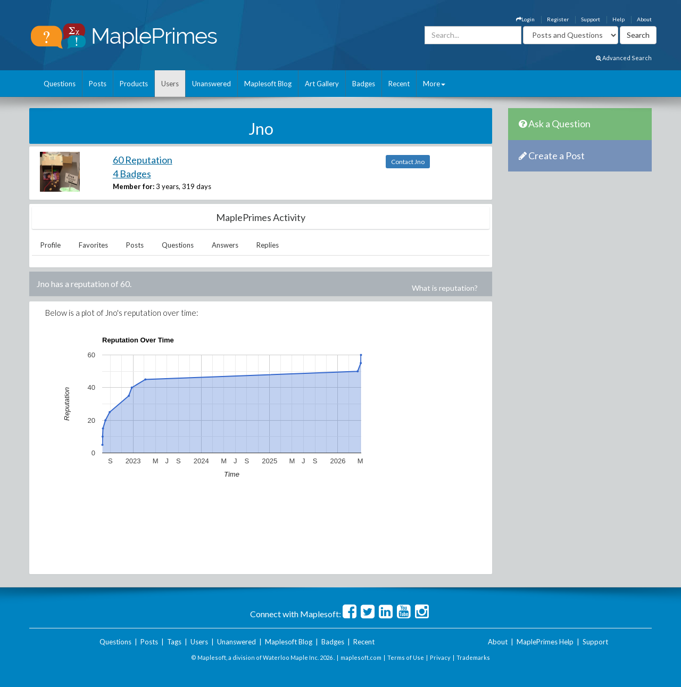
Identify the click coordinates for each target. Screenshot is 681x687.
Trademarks (473, 657)
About (644, 19)
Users (170, 83)
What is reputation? (445, 287)
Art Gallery (322, 83)
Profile (50, 245)
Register (558, 19)
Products (134, 83)
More (434, 83)
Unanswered (211, 83)
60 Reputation (142, 160)
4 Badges (132, 173)
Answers (225, 245)
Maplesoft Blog (268, 83)
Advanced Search (624, 57)
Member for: (133, 186)
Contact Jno (408, 162)
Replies (267, 245)
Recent (399, 83)
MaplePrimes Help (545, 641)
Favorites (93, 245)
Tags (174, 641)
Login (525, 19)
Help (618, 19)
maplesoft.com (360, 657)
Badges (363, 83)
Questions (60, 83)
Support (590, 19)
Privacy (440, 657)
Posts (97, 83)
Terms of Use (405, 657)
